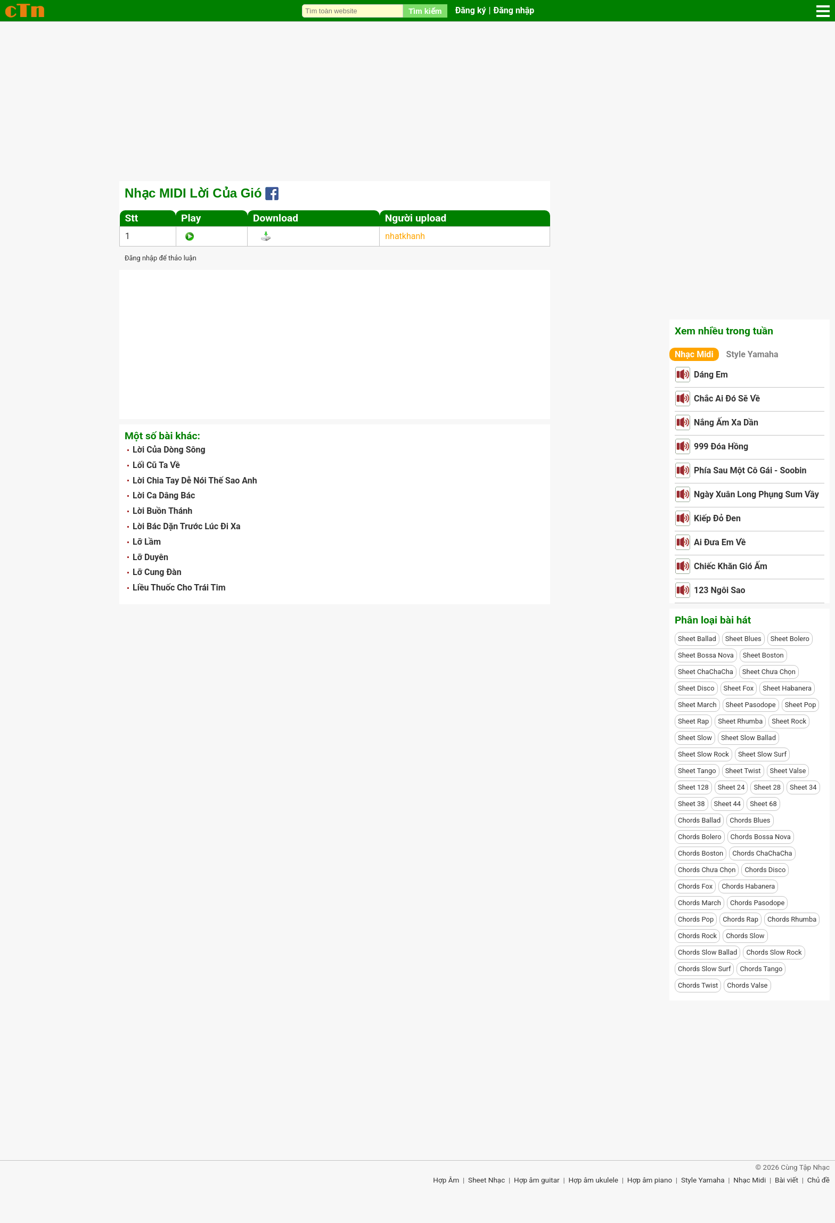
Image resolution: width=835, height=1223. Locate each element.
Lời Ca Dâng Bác (164, 495)
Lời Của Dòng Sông (169, 450)
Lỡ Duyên (150, 557)
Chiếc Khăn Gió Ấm (730, 566)
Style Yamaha (752, 354)
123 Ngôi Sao (720, 590)
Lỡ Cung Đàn (157, 572)
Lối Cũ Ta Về (156, 465)
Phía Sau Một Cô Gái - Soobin (750, 470)
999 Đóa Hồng (721, 446)
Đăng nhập (514, 10)
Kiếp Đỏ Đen (717, 518)
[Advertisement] (417, 101)
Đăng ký (470, 10)
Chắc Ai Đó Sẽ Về (727, 398)
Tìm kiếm (424, 11)
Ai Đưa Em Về (720, 542)
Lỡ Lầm (147, 542)
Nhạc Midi (694, 354)
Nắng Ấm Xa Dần (726, 422)
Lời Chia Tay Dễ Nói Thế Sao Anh (195, 480)
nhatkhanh (405, 236)
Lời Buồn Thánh (162, 511)
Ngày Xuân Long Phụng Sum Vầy (756, 494)
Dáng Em (711, 375)
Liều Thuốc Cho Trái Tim (179, 587)
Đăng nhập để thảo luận (161, 258)
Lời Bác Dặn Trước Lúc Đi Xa (187, 526)
